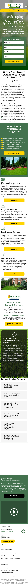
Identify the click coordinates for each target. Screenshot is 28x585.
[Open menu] (26, 6)
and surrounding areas (7, 531)
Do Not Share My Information (13, 579)
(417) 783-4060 (5, 538)
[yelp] (5, 545)
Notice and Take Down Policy (8, 580)
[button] (14, 386)
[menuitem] (3, 568)
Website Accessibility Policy (20, 580)
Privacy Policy (3, 579)
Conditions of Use (23, 579)
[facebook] (2, 545)
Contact (3, 118)
